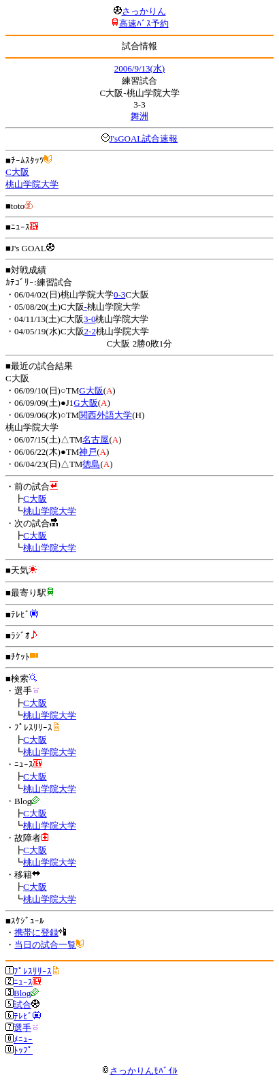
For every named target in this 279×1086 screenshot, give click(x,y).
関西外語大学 (105, 415)
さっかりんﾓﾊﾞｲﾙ (139, 1071)
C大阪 (17, 172)
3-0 (89, 319)
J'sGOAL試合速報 (144, 138)
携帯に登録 (36, 932)
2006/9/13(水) (139, 68)
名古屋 (95, 439)
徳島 (91, 464)
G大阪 (91, 390)
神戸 (88, 452)
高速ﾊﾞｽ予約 (144, 23)
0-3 (119, 294)
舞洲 (139, 116)
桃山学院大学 (32, 184)
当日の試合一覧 (45, 945)
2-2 (90, 331)
